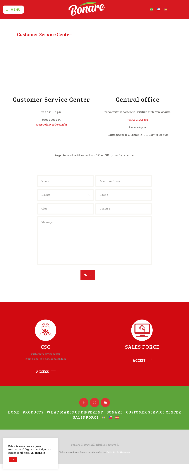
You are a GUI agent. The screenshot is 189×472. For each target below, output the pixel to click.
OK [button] (13, 459)
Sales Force (86, 417)
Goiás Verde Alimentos (118, 452)
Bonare (114, 412)
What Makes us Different (75, 412)
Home (21, 40)
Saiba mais (37, 452)
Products (33, 412)
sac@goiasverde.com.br (51, 124)
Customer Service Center (153, 412)
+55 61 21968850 (137, 119)
